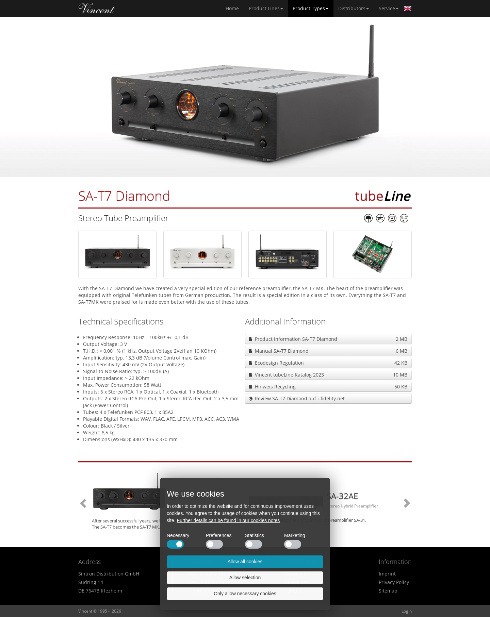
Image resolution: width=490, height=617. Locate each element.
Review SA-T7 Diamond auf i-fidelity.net (300, 398)
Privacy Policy (394, 582)
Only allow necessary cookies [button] (245, 593)
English (408, 8)
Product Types (310, 8)
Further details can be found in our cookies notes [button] (228, 520)
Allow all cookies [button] (245, 561)
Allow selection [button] (245, 577)
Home (97, 8)
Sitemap (388, 590)
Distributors (353, 8)
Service (388, 8)
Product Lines (266, 8)
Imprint (387, 573)
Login (407, 611)
